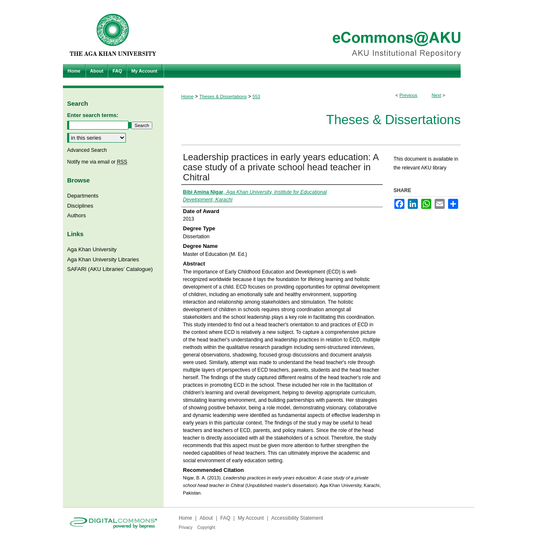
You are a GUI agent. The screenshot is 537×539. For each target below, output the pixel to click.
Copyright (206, 527)
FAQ (225, 518)
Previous (408, 95)
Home (187, 96)
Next (436, 95)
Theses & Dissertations (223, 96)
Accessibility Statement (297, 518)
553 (256, 96)
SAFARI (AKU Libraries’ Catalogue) (110, 269)
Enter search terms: (92, 115)
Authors (76, 215)
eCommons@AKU (319, 32)
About (206, 518)
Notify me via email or (97, 162)
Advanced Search (87, 150)
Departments (82, 196)
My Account (251, 518)
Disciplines (80, 206)
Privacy (186, 527)
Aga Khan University (92, 249)
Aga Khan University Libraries (103, 259)
